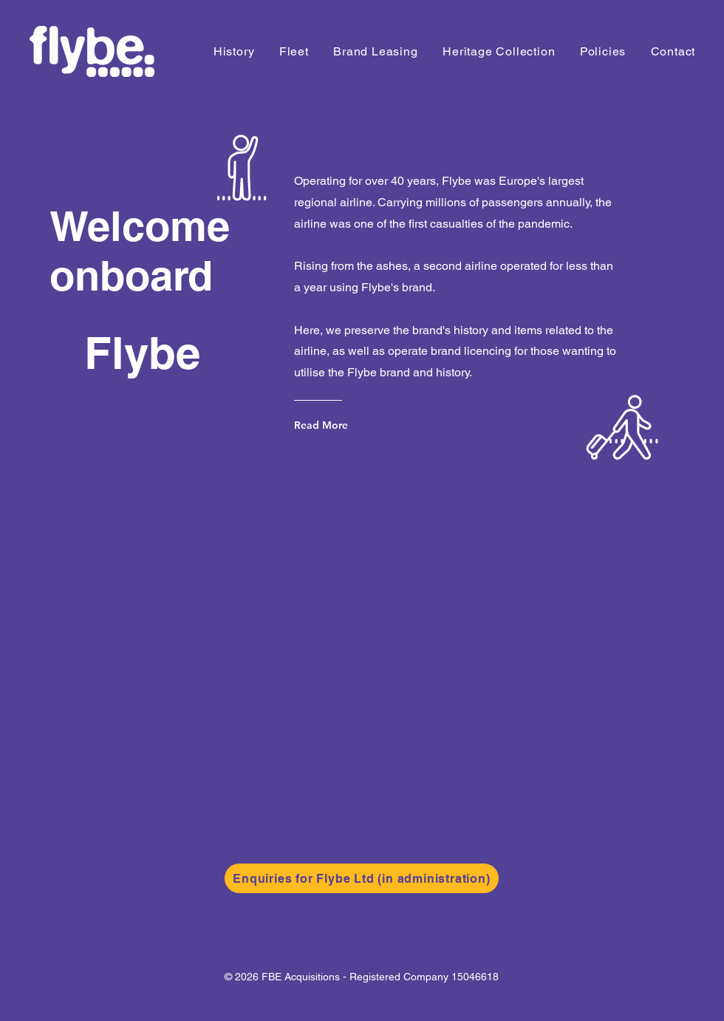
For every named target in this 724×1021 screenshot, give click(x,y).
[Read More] (353, 425)
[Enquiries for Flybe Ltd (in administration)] (362, 878)
